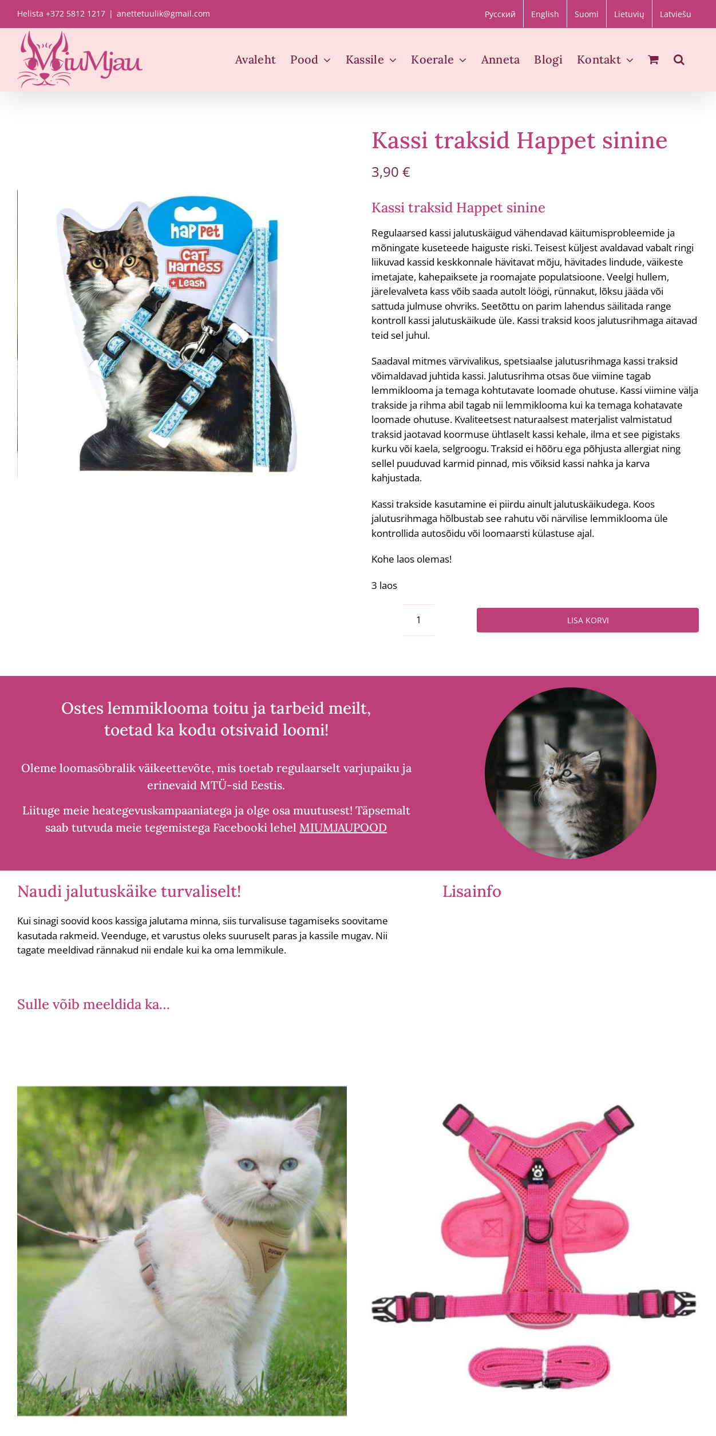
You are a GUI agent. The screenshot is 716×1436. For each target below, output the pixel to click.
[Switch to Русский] (500, 13)
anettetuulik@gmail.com (163, 13)
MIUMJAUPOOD (343, 827)
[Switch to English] (545, 13)
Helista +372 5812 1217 (61, 13)
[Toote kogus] (418, 620)
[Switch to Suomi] (586, 13)
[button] (679, 59)
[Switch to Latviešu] (675, 13)
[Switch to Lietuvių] (629, 13)
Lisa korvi (588, 620)
